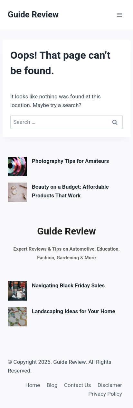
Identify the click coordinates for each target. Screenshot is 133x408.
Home (32, 385)
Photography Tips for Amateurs (70, 161)
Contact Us (77, 385)
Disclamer (110, 385)
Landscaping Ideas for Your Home (73, 311)
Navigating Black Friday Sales (68, 285)
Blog (52, 385)
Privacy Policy (105, 394)
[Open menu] (119, 15)
